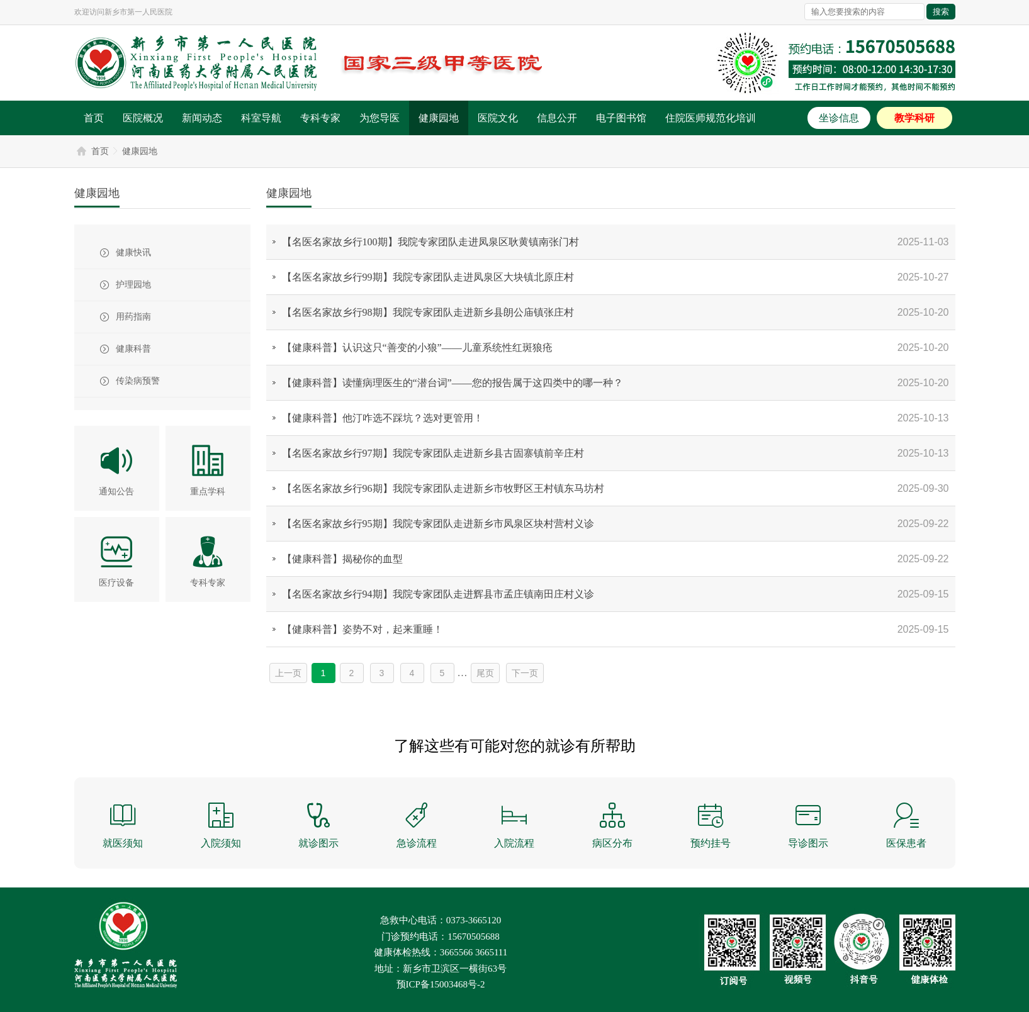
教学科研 (914, 118)
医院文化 (498, 118)
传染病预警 (138, 381)
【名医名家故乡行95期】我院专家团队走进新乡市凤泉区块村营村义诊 (438, 523)
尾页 (485, 673)
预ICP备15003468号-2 (440, 984)
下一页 (525, 673)
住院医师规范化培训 (710, 118)
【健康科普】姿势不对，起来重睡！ (362, 629)
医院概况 (143, 118)
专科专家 (320, 118)
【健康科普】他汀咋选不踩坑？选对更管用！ (382, 418)
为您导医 (379, 118)
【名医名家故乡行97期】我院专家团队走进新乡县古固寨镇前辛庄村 (433, 453)
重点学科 (207, 491)
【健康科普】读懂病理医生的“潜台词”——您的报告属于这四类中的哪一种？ (452, 382)
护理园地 (133, 284)
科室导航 (261, 118)
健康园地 (439, 118)
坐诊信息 (839, 118)
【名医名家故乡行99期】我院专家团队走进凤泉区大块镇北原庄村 (428, 277)
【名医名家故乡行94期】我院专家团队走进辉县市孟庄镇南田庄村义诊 (438, 594)
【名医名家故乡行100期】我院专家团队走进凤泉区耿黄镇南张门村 (430, 241)
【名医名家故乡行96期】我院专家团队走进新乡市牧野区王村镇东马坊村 (443, 488)
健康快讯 (133, 252)
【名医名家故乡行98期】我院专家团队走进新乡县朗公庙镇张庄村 (428, 312)
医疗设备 (116, 582)
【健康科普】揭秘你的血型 (342, 558)
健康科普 (133, 348)
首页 (94, 118)
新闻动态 (202, 118)
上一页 (288, 673)
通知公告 (116, 491)
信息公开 (557, 118)
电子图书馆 (621, 118)
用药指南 (133, 316)
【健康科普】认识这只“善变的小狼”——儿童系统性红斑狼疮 (417, 347)
